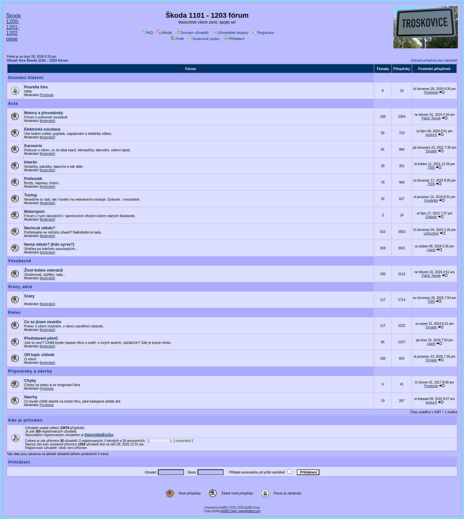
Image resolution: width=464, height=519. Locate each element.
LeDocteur (431, 233)
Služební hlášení (26, 77)
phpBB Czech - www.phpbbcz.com (240, 511)
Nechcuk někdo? (39, 228)
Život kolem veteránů (43, 270)
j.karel (431, 250)
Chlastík (431, 217)
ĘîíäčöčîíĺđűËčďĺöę (99, 435)
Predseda (46, 95)
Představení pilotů (41, 338)
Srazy (29, 296)
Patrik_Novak (430, 118)
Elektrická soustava (42, 129)
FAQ (147, 33)
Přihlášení (234, 39)
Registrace (263, 33)
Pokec (14, 312)
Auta (13, 103)
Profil (177, 39)
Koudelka (431, 200)
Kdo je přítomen (25, 420)
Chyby (30, 380)
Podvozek (33, 178)
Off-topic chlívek (39, 355)
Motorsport (34, 211)
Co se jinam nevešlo (42, 322)
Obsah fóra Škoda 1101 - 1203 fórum (37, 60)
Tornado (431, 151)
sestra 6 (431, 134)
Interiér (30, 162)
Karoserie (33, 146)
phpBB (223, 507)
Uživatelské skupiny (231, 33)
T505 (431, 167)
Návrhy (30, 397)
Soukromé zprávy (204, 39)
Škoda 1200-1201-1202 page (13, 27)
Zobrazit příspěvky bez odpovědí (434, 60)
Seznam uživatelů (192, 33)
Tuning (30, 195)
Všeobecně (19, 261)
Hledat (164, 33)
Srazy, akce (20, 286)
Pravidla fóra (36, 87)
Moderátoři (47, 121)
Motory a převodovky (43, 113)
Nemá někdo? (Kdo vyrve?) (49, 244)
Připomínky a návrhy (30, 371)
